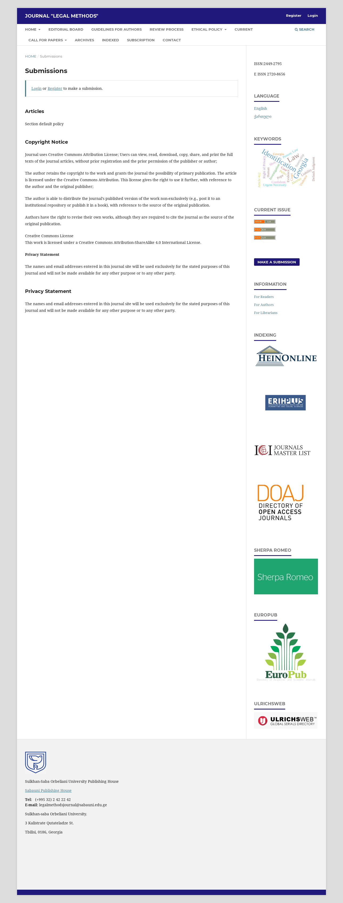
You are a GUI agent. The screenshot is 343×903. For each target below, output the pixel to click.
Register (293, 15)
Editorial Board (65, 29)
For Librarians (265, 312)
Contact (172, 40)
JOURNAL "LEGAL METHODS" (61, 16)
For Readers (264, 296)
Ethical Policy (207, 29)
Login (313, 15)
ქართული (262, 116)
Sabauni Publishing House (48, 790)
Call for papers (46, 40)
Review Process (166, 29)
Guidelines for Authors (116, 29)
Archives (84, 40)
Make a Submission (277, 262)
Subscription (141, 40)
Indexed (110, 40)
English (260, 108)
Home (31, 29)
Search (305, 29)
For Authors (264, 304)
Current (244, 29)
